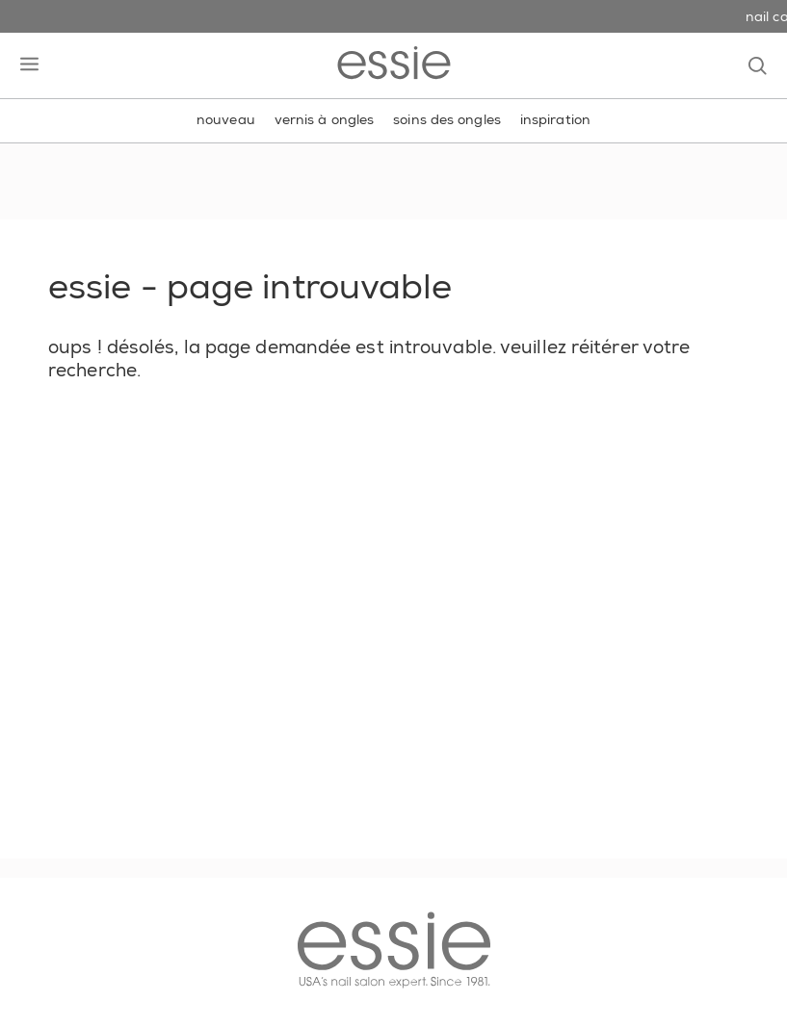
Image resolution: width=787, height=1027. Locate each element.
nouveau (226, 119)
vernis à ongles (325, 119)
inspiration (555, 119)
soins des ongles (447, 119)
